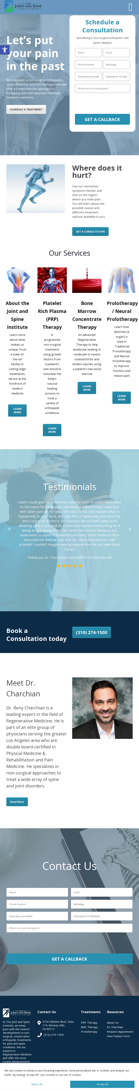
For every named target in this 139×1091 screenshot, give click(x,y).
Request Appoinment (120, 1031)
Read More (17, 802)
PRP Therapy (89, 1022)
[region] (69, 1077)
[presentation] (102, 103)
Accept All (102, 1084)
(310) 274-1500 (91, 632)
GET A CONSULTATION (90, 231)
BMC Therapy (89, 1027)
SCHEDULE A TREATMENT (26, 109)
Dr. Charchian (115, 1027)
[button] (4, 50)
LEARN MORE (17, 410)
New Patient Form (118, 1036)
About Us (113, 1022)
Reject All (36, 1084)
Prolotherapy (89, 1031)
